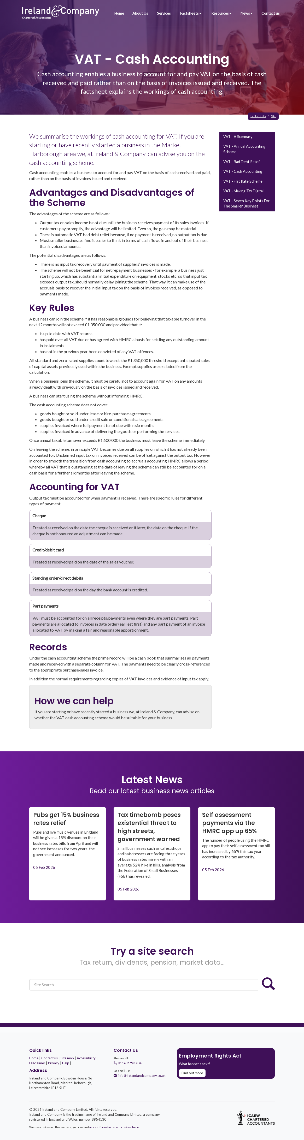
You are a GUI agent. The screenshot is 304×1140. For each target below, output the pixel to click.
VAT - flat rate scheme (242, 181)
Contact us (271, 13)
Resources (222, 13)
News (247, 13)
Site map (67, 1058)
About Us (140, 13)
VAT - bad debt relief (241, 161)
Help (65, 1063)
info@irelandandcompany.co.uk (140, 1075)
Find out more (192, 1073)
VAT (273, 116)
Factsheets (190, 13)
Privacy (53, 1063)
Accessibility (86, 1058)
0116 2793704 (128, 1063)
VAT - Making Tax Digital (243, 191)
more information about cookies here (114, 1127)
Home (119, 13)
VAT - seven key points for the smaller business (246, 204)
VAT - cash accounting (242, 171)
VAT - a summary (237, 136)
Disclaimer (37, 1063)
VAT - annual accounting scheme (244, 149)
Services (164, 13)
